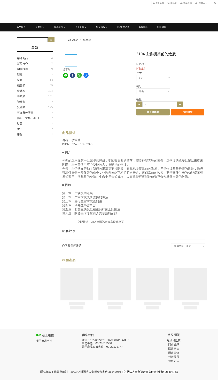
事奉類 (21, 96)
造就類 (21, 91)
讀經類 (21, 102)
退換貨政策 (174, 340)
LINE (38, 335)
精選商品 (22, 58)
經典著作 (59, 27)
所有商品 (39, 27)
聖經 (19, 74)
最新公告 (80, 27)
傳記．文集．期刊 (28, 118)
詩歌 (19, 80)
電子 (19, 129)
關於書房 (161, 27)
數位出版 (101, 27)
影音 (19, 123)
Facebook (123, 27)
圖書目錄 (173, 352)
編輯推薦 (22, 69)
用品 (19, 134)
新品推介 (21, 27)
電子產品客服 (44, 341)
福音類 (21, 85)
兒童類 (21, 107)
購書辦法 (173, 348)
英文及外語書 (25, 112)
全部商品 (72, 40)
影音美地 (143, 27)
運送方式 (173, 361)
